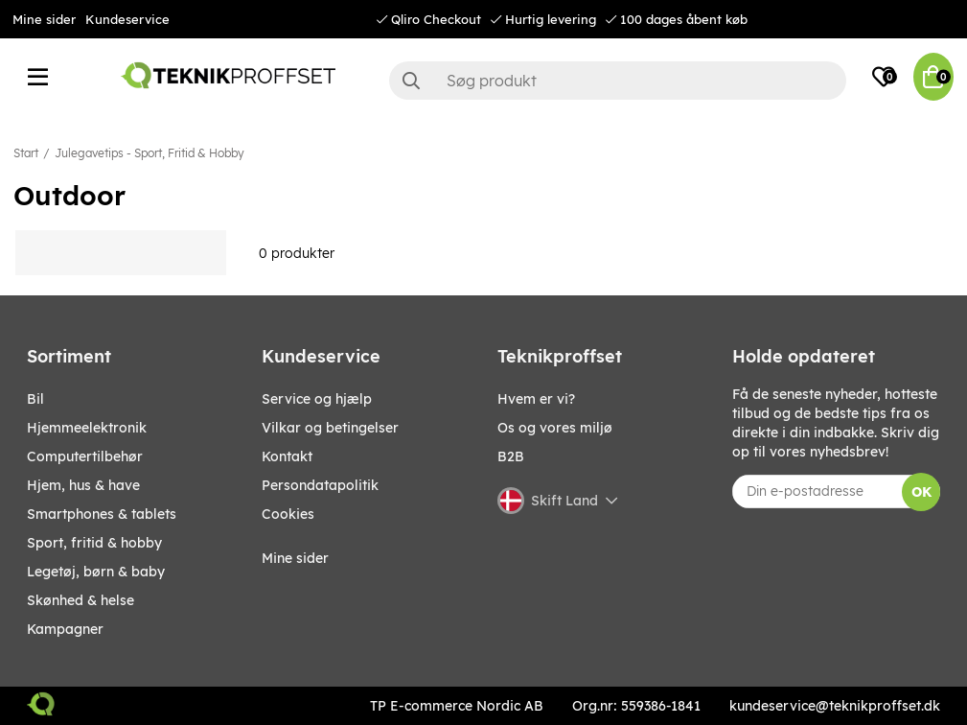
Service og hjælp (317, 399)
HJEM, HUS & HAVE (83, 485)
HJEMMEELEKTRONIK (87, 427)
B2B (510, 456)
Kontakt (287, 456)
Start (25, 153)
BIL (35, 399)
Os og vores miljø (554, 427)
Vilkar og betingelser (330, 427)
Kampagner (65, 629)
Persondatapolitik (320, 485)
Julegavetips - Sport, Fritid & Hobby (149, 153)
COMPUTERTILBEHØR (85, 456)
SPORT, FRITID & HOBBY (94, 542)
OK (921, 492)
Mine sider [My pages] (295, 558)
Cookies (288, 514)
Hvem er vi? (536, 399)
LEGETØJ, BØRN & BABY (96, 571)
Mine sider (44, 19)
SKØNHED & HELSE (80, 600)
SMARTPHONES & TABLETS (101, 514)
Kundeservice (127, 19)
